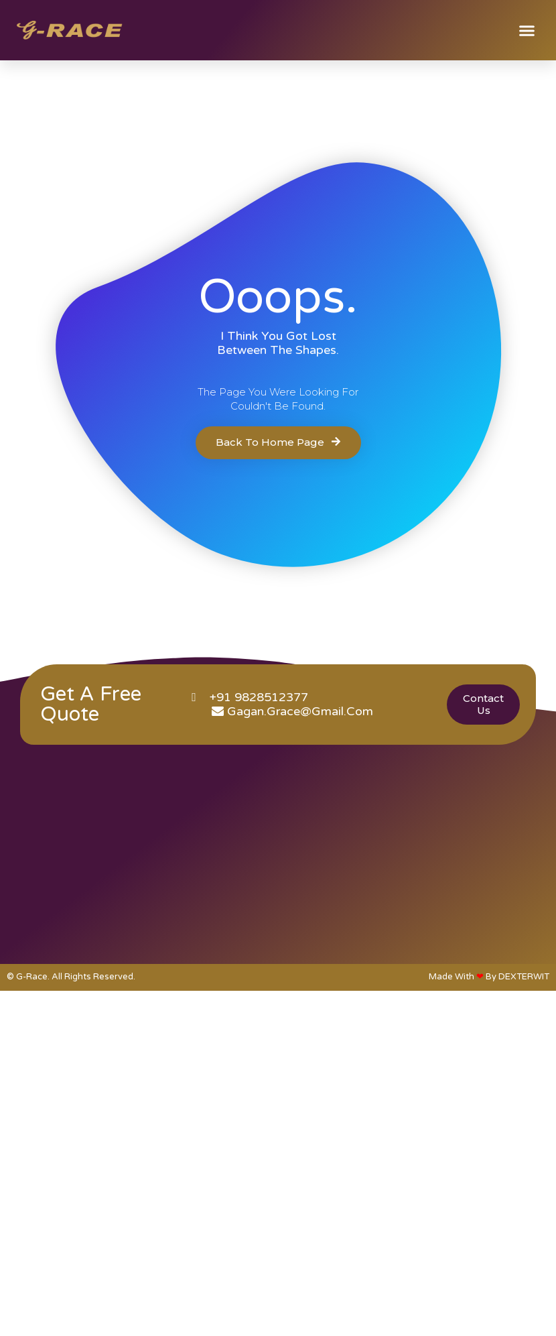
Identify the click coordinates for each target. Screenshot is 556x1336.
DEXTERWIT (523, 976)
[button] (527, 30)
